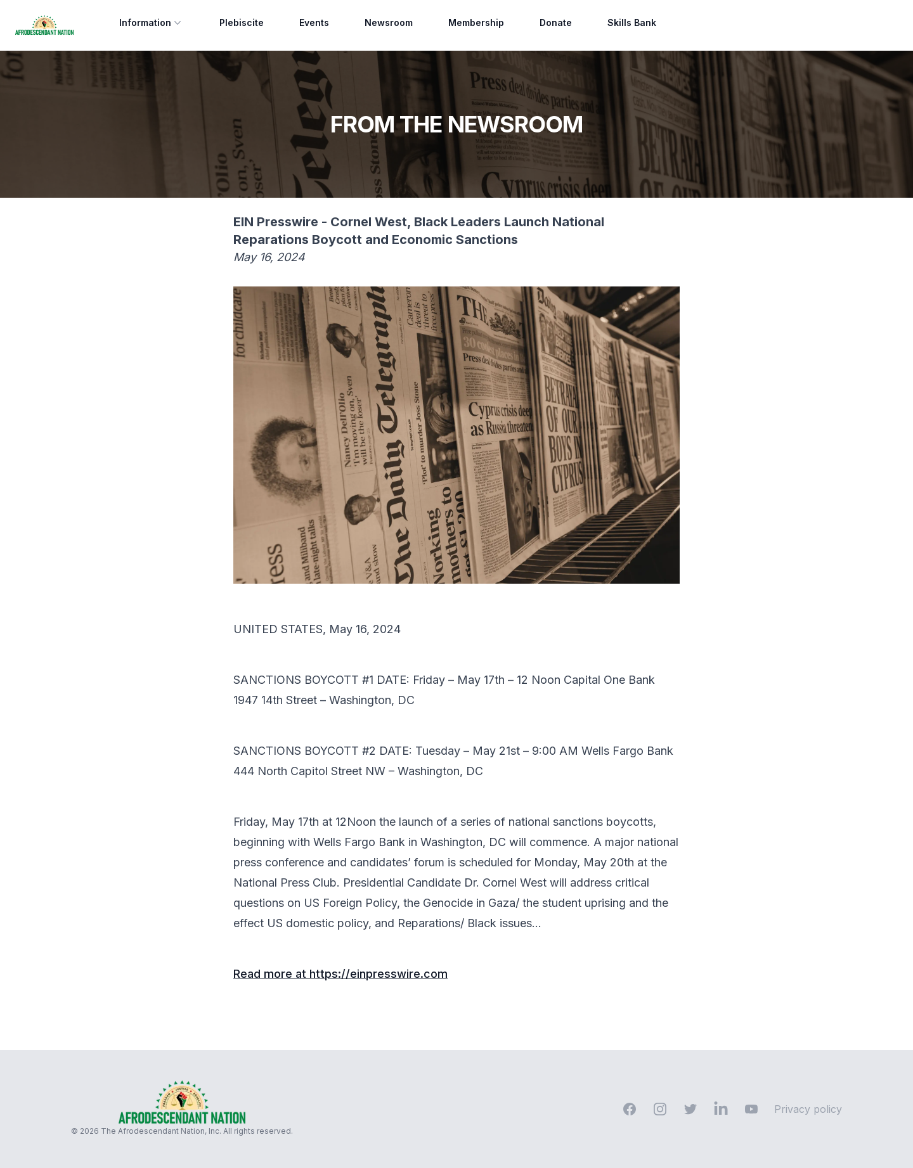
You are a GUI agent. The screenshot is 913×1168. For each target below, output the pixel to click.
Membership (476, 22)
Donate (556, 22)
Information (151, 22)
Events (314, 22)
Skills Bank (631, 22)
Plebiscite (241, 22)
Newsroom (389, 22)
